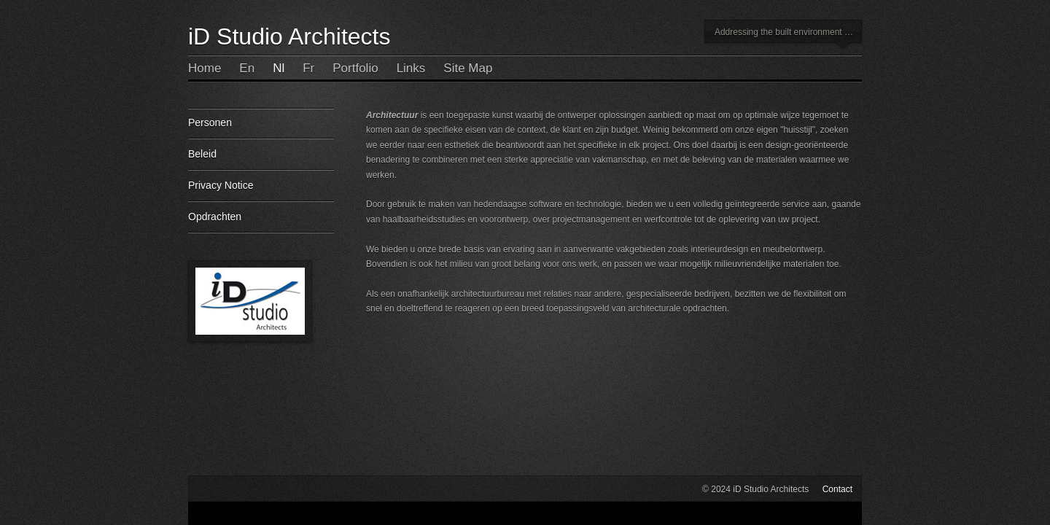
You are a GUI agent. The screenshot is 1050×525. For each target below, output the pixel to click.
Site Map (467, 68)
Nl (278, 68)
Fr (308, 68)
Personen (261, 128)
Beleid (261, 159)
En (246, 68)
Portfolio (355, 68)
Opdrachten (261, 222)
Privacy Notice (261, 190)
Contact (837, 489)
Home (204, 68)
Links (411, 68)
